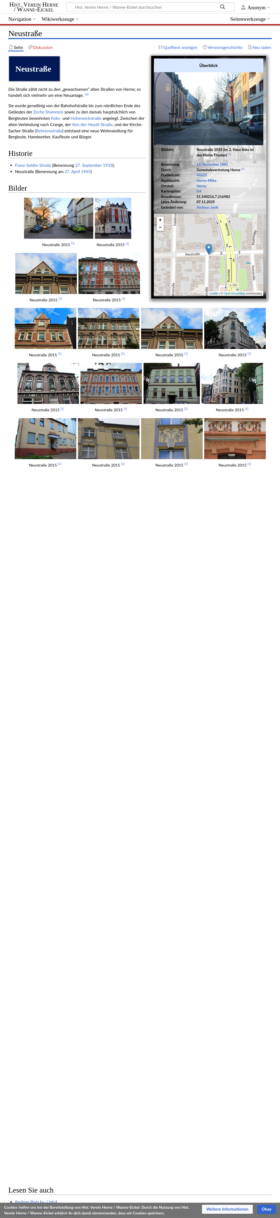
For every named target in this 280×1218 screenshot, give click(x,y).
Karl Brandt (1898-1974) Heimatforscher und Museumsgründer (72, 650)
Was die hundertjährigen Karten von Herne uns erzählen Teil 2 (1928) (78, 906)
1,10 (98, 1027)
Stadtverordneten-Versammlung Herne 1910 (55, 937)
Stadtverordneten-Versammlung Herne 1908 (55, 825)
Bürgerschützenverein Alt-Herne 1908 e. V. (54, 837)
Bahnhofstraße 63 (31, 862)
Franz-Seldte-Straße (33, 165)
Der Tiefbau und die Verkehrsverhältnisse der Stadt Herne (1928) (74, 781)
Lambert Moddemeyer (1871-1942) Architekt (56, 918)
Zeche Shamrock (48, 111)
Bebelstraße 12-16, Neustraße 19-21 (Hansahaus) (60, 931)
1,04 (55, 1027)
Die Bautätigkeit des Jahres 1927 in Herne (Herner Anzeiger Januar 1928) (81, 900)
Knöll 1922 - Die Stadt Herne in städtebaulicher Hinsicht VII (69, 881)
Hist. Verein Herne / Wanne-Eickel (33, 7)
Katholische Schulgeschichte (40, 887)
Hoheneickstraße (86, 118)
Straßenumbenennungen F (39, 750)
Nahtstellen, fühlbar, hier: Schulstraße (49, 800)
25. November (28, 725)
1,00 (27, 1027)
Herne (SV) (92, 1074)
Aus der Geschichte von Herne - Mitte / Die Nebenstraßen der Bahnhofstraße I (86, 756)
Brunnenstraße (28, 625)
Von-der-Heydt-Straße (92, 124)
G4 (199, 191)
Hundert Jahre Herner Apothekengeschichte (55, 812)
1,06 (69, 1027)
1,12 (113, 1027)
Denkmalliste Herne (33, 806)
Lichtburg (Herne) (31, 744)
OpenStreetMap (234, 293)
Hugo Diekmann (30, 956)
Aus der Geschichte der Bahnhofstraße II (52, 712)
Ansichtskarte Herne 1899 (39, 719)
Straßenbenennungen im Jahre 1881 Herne (54, 875)
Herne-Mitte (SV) (62, 1074)
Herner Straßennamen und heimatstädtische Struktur (63, 731)
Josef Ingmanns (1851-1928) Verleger (49, 943)
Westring (23, 675)
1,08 (84, 1027)
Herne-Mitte (207, 180)
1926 (20, 681)
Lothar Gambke (29, 893)
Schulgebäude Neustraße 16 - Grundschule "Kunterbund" (67, 819)
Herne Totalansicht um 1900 (40, 993)
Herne (201, 186)
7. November (27, 787)
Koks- (56, 118)
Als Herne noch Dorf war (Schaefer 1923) (52, 950)
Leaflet (213, 293)
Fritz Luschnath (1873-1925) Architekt (49, 912)
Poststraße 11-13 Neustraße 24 (44, 981)
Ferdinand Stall (28, 974)
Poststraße (24, 663)
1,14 (127, 1027)
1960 (20, 694)
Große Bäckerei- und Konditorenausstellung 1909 (60, 999)
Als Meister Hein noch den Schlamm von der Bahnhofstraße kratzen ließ (80, 987)
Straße (37, 1074)
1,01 (34, 1027)
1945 (86, 171)
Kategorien (18, 1074)
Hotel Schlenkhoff (31, 669)
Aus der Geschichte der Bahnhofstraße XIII (53, 769)
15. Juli (21, 775)
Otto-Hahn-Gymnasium (36, 638)
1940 (20, 706)
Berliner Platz (27, 619)
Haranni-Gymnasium (33, 644)
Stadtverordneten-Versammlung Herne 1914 (55, 868)
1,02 (41, 1027)
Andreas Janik (207, 207)
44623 (202, 175)
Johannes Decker (30, 850)
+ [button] (160, 220)
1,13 (120, 1027)
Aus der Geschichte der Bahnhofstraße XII (53, 762)
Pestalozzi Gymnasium (35, 632)
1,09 (91, 1027)
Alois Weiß (25, 738)
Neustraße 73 (27, 962)
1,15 (134, 1027)
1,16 (141, 1027)
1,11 (106, 1027)
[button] (227, 1209)
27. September (88, 165)
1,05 (62, 1027)
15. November (208, 164)
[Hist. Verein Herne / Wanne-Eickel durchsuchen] (150, 6)
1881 (224, 164)
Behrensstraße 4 (30, 968)
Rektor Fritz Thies (31, 925)
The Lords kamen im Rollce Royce (45, 843)
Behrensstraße (49, 130)
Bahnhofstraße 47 (31, 856)
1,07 (77, 1027)
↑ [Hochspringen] (20, 1034)
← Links (48, 619)
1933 (107, 165)
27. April (72, 171)
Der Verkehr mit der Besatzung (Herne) (50, 688)
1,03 (48, 1027)
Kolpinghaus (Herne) (33, 656)
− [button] (160, 227)
